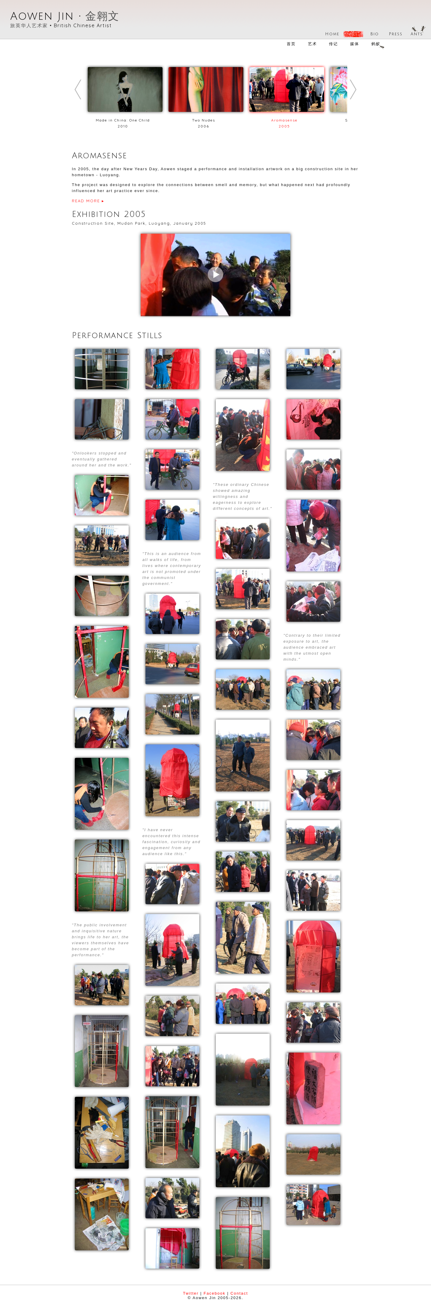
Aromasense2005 (286, 120)
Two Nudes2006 (206, 120)
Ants (417, 34)
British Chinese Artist (83, 25)
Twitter (190, 1293)
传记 (333, 44)
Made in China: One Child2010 (125, 120)
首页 (291, 44)
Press (396, 34)
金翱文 (102, 16)
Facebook (214, 1293)
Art (353, 34)
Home (332, 34)
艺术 (312, 44)
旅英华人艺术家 (29, 25)
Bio (374, 34)
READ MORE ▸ (88, 200)
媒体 (354, 44)
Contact (239, 1293)
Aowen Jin (42, 16)
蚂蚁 (375, 44)
